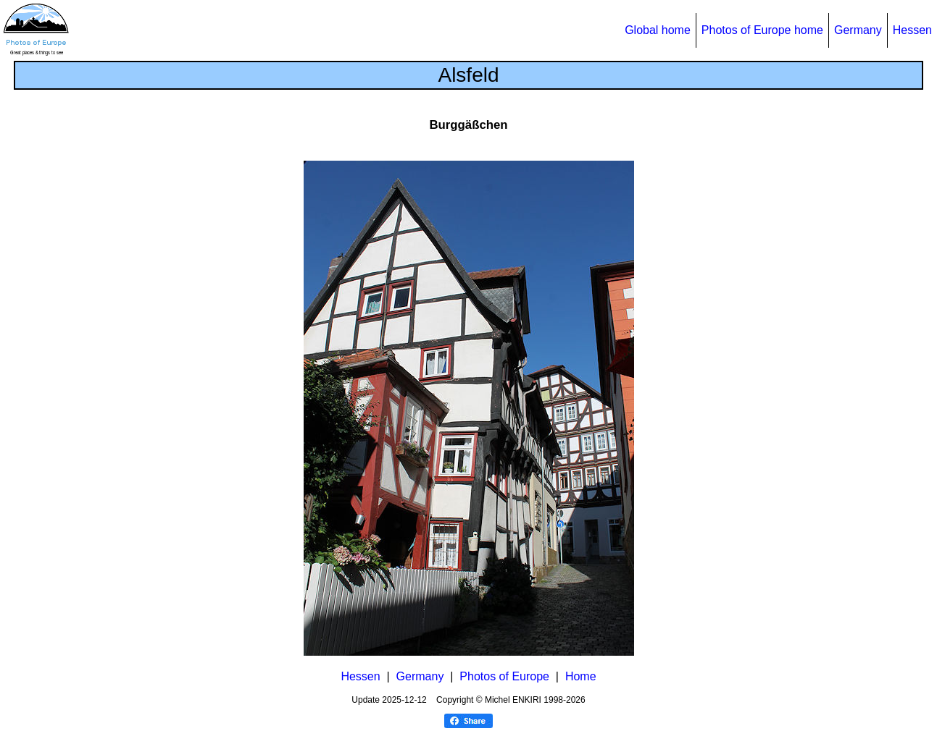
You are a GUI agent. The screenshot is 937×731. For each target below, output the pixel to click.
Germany (858, 30)
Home (580, 676)
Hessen (912, 30)
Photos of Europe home (762, 30)
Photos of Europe (504, 676)
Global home (658, 30)
